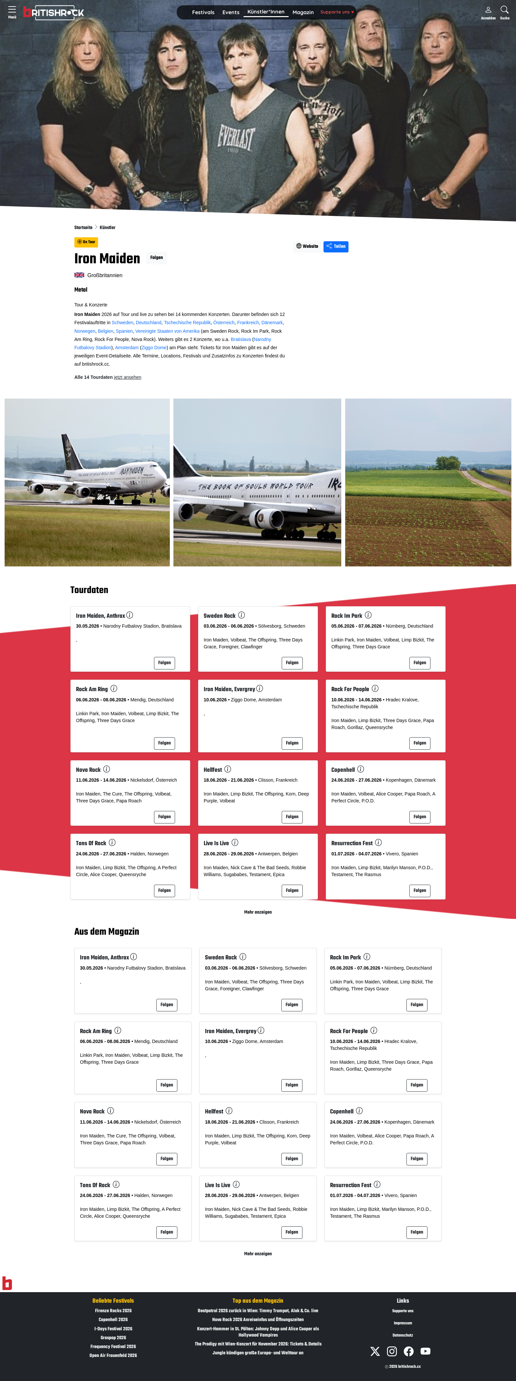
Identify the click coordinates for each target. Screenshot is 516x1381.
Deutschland (149, 322)
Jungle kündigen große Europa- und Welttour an (258, 1353)
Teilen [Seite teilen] (336, 246)
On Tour (86, 242)
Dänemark (272, 322)
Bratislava (241, 339)
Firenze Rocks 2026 (113, 1311)
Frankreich (248, 322)
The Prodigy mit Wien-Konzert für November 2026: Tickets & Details (258, 1344)
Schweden (122, 322)
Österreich (224, 322)
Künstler (108, 228)
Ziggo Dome (154, 347)
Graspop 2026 (113, 1338)
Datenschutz (403, 1335)
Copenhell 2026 (113, 1320)
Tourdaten (89, 590)
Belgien (106, 331)
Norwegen (84, 331)
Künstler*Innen (266, 11)
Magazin (303, 12)
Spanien (124, 331)
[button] (203, 12)
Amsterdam (127, 347)
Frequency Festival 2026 (113, 1347)
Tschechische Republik (187, 322)
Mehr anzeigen (258, 912)
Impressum (403, 1323)
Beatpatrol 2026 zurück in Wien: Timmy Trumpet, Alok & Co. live (258, 1311)
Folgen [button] (156, 258)
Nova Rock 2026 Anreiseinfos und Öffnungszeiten (258, 1320)
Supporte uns (337, 11)
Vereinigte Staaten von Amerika (167, 331)
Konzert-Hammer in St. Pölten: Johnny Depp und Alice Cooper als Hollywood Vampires (258, 1332)
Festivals (203, 12)
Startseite (83, 228)
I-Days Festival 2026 (113, 1329)
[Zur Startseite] (7, 1283)
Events (231, 12)
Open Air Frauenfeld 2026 (113, 1356)
